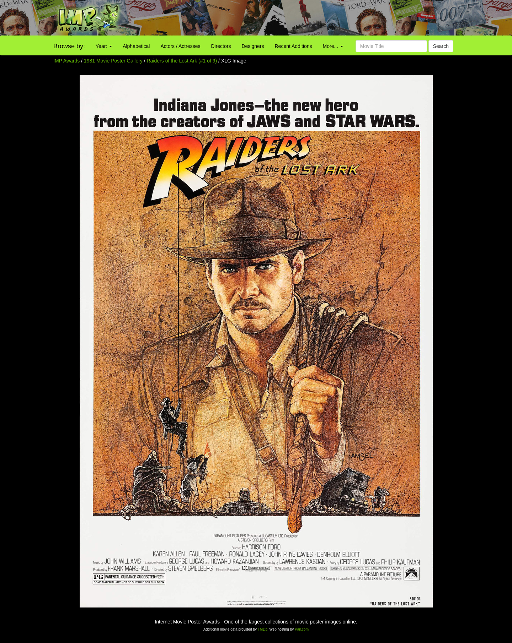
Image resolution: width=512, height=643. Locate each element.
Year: (104, 46)
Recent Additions (293, 46)
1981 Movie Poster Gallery (113, 61)
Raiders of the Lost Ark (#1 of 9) (182, 61)
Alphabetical (136, 46)
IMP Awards (66, 61)
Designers (252, 46)
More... (333, 46)
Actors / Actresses (180, 46)
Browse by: (69, 46)
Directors (221, 46)
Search (441, 46)
